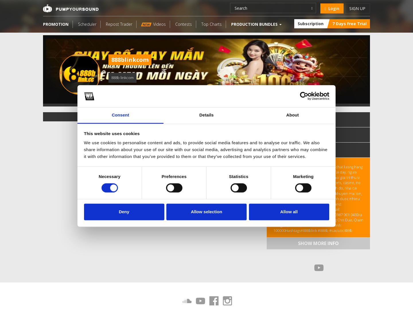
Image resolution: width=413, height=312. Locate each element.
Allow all (289, 211)
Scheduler (87, 24)
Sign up (357, 8)
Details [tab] (206, 114)
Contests (183, 24)
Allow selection (206, 211)
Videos (153, 24)
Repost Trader (119, 24)
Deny (124, 211)
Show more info (318, 243)
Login (332, 8)
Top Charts (211, 24)
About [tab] (292, 114)
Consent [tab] (120, 114)
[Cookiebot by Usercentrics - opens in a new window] (304, 96)
